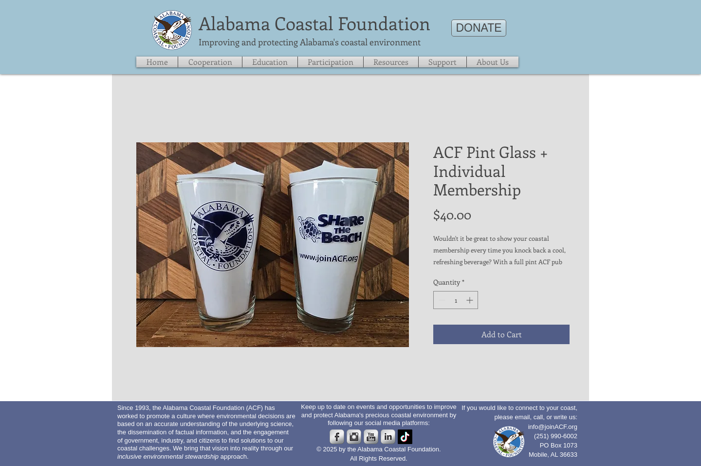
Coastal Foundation (352, 23)
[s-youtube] (371, 436)
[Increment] (470, 300)
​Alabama (234, 23)
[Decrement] (441, 300)
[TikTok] (405, 436)
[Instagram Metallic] (354, 436)
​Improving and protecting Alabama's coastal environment (310, 42)
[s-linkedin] (388, 436)
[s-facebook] (337, 436)
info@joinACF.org (552, 426)
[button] (442, 62)
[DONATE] (478, 28)
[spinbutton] (455, 300)
